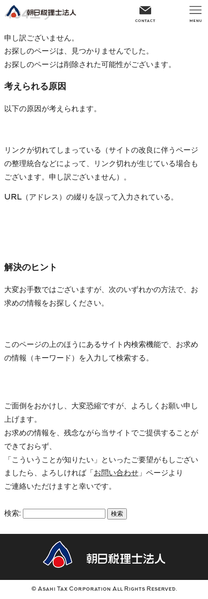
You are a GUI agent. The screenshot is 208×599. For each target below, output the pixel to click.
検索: (12, 514)
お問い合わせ (116, 473)
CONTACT (145, 13)
